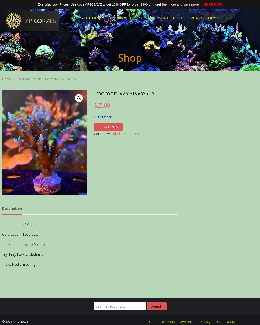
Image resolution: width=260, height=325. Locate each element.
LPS (150, 18)
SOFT (163, 18)
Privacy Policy (210, 322)
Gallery (230, 322)
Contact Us (247, 322)
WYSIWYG (119, 18)
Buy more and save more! (181, 4)
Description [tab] (12, 208)
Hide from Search (28, 79)
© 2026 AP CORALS (15, 321)
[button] (79, 98)
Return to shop (108, 127)
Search (156, 306)
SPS (138, 18)
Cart (109, 36)
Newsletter (187, 322)
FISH (177, 18)
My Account (91, 36)
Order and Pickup (162, 322)
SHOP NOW (211, 4)
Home (6, 79)
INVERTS (195, 18)
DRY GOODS (220, 18)
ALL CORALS (93, 18)
